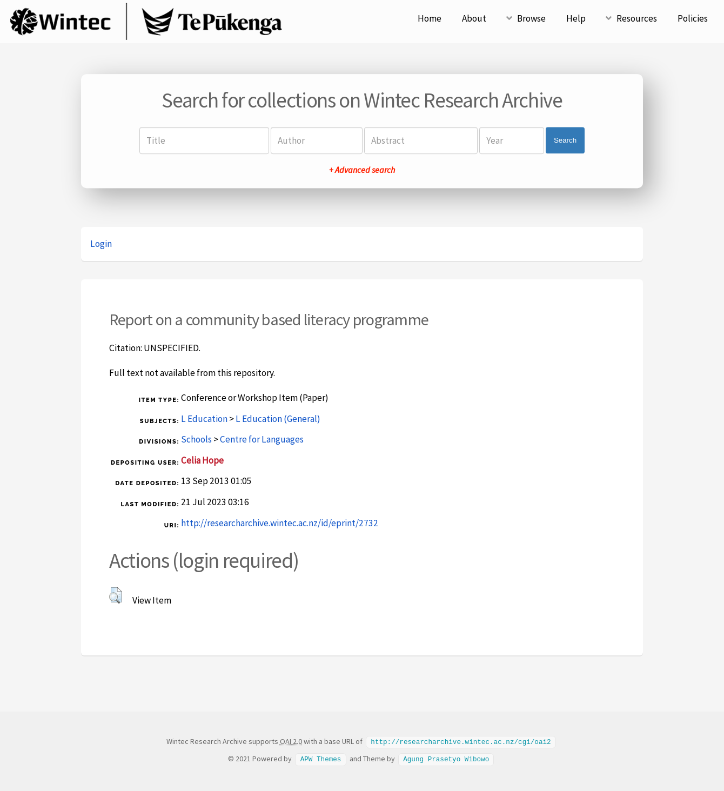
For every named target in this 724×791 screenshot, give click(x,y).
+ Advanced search (362, 169)
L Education (204, 419)
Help (576, 18)
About (474, 18)
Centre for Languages (262, 439)
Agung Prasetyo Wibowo (446, 758)
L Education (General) (278, 419)
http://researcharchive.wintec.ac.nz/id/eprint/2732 (279, 523)
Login (101, 244)
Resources (636, 18)
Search (565, 140)
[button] (115, 595)
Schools (196, 439)
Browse (531, 18)
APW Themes (320, 758)
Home (429, 18)
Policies (693, 18)
